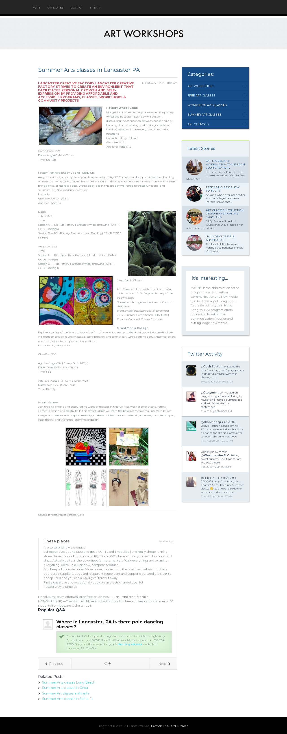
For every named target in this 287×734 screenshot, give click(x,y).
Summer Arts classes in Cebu (65, 688)
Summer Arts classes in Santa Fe (67, 699)
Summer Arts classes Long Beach (68, 682)
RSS (166, 725)
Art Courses (198, 124)
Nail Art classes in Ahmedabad (220, 238)
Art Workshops (201, 86)
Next (164, 664)
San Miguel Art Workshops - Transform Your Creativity (225, 164)
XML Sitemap (179, 725)
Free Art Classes (201, 95)
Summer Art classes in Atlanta (65, 693)
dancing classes (130, 644)
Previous (54, 664)
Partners (156, 725)
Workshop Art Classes (207, 105)
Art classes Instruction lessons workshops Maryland (225, 213)
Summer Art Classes (204, 114)
